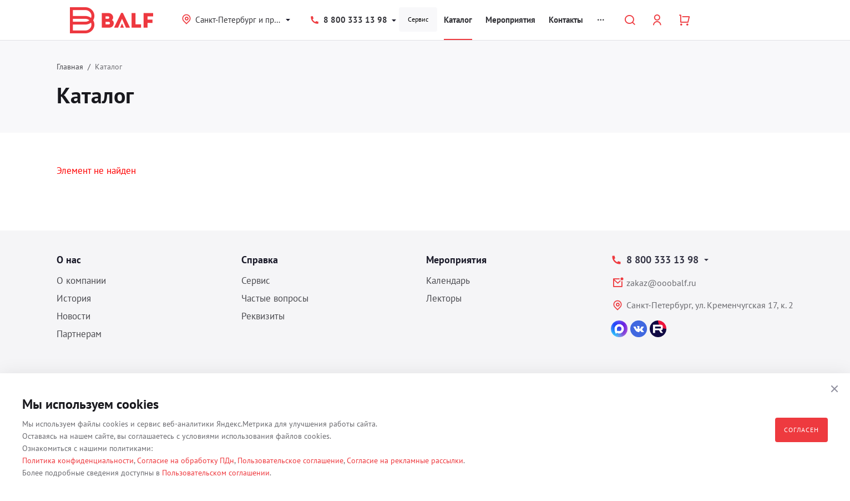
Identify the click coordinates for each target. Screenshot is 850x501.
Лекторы (444, 298)
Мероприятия (510, 19)
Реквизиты (263, 316)
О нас (69, 259)
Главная (70, 67)
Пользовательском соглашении (216, 473)
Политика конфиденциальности (78, 460)
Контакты (566, 19)
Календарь (448, 280)
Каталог (458, 19)
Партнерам (79, 334)
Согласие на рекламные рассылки (405, 460)
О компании (81, 280)
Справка (259, 259)
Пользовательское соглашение (290, 460)
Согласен (801, 429)
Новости (73, 316)
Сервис (418, 19)
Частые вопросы (274, 298)
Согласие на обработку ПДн (185, 460)
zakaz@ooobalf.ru (661, 282)
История (74, 298)
